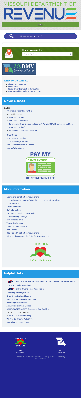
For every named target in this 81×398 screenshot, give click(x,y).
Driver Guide (12, 135)
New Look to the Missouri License (20, 145)
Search (71, 54)
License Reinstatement (16, 148)
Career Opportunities (33, 357)
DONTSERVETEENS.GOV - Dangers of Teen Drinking (28, 309)
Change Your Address (17, 84)
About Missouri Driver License (19, 306)
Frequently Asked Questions (18, 293)
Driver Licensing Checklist (17, 141)
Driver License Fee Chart (17, 138)
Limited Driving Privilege (17, 217)
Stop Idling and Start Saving (18, 322)
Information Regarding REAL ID (19, 111)
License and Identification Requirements (23, 197)
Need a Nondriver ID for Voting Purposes (24, 91)
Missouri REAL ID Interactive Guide (23, 131)
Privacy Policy (49, 357)
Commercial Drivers (15, 220)
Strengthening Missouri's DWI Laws (21, 299)
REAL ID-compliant (16, 117)
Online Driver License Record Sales (30, 289)
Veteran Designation (15, 223)
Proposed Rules (40, 359)
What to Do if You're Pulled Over (20, 319)
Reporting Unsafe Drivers (17, 303)
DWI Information (13, 210)
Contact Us (20, 357)
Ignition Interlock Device (17, 226)
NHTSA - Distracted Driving (20, 316)
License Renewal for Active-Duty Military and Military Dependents (33, 200)
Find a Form (13, 87)
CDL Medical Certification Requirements (23, 233)
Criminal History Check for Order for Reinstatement (28, 236)
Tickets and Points (14, 207)
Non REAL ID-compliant (18, 121)
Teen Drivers (12, 230)
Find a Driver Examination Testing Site (23, 89)
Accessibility (60, 357)
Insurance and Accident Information (21, 213)
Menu (40, 24)
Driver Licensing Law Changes (19, 296)
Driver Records (13, 203)
